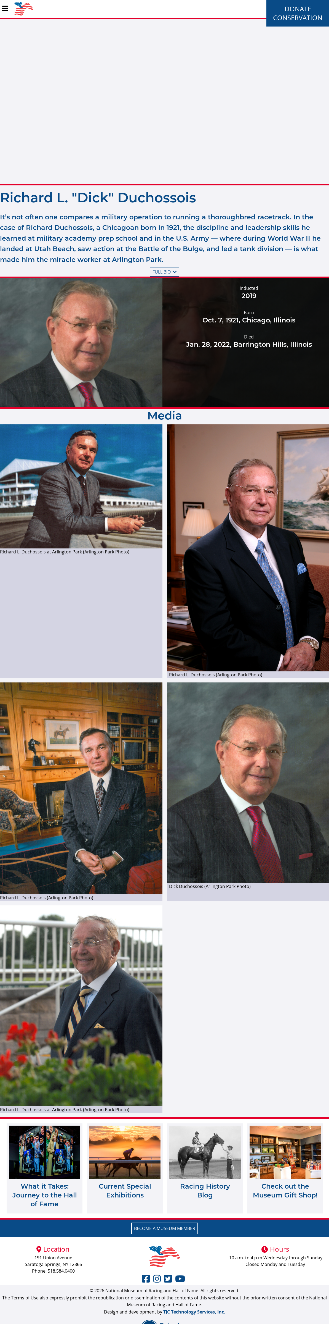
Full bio (165, 272)
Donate (298, 8)
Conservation (297, 17)
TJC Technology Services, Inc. (194, 1312)
